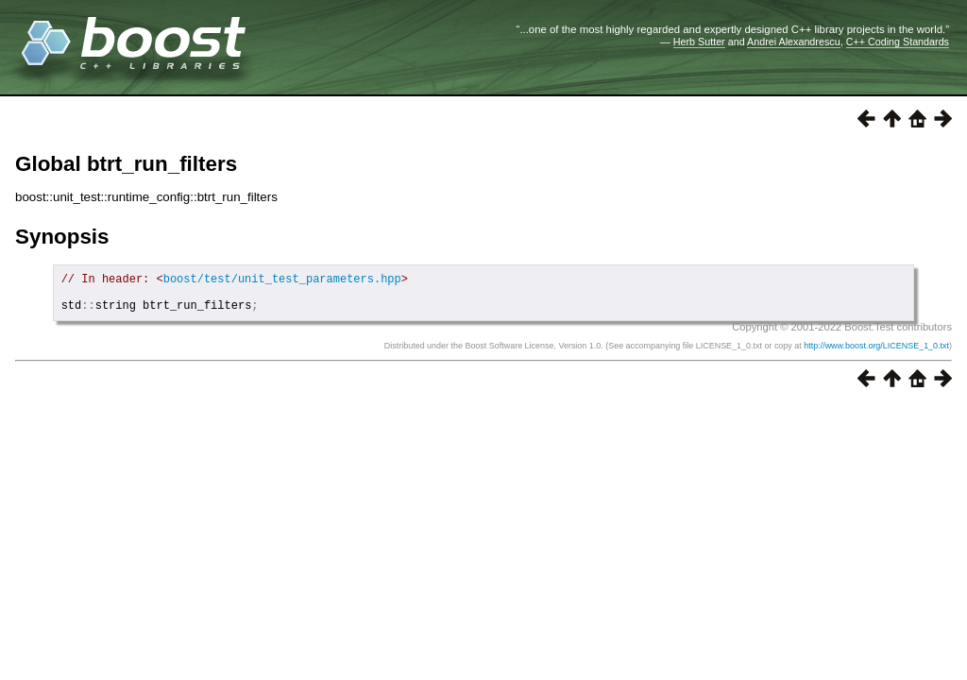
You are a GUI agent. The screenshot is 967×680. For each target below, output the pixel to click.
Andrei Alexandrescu (793, 41)
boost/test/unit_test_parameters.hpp (282, 281)
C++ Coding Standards (897, 41)
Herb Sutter (699, 41)
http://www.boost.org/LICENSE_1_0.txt (876, 354)
